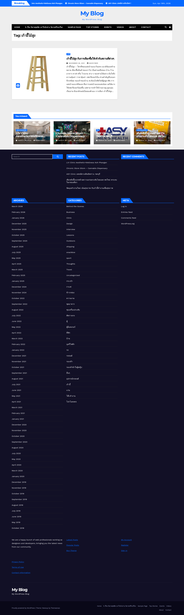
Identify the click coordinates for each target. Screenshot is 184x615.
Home (17, 27)
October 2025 (18, 235)
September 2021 (19, 373)
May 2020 (16, 459)
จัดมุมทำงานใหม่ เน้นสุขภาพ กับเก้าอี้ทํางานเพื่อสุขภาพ (89, 188)
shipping (70, 246)
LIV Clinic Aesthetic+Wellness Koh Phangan (29, 136)
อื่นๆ (58, 130)
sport (68, 258)
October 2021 (18, 367)
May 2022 (16, 327)
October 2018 (18, 528)
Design (69, 224)
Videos (120, 27)
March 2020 (17, 471)
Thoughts (70, 264)
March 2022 (17, 338)
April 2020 (16, 465)
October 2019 (18, 493)
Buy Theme (71, 550)
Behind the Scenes (75, 206)
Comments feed (128, 218)
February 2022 (18, 344)
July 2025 (16, 252)
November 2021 (19, 361)
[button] (166, 27)
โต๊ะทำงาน (70, 396)
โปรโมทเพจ (71, 402)
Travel (69, 269)
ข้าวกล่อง (70, 292)
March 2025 (17, 269)
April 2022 (16, 333)
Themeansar (55, 608)
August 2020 (17, 448)
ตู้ (67, 321)
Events (108, 27)
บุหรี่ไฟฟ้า (70, 344)
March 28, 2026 (65, 140)
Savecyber (92, 63)
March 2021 (17, 407)
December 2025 (19, 224)
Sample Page (74, 27)
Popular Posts (72, 545)
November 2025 (19, 229)
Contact (146, 27)
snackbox (70, 252)
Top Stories (92, 27)
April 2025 (16, 264)
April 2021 (16, 402)
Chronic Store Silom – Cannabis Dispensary (70, 135)
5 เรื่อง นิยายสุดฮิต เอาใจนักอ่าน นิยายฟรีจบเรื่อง (44, 27)
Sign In (124, 550)
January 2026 (18, 218)
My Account (126, 540)
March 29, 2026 (25, 140)
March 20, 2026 (145, 140)
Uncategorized (22, 130)
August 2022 (17, 310)
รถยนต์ (69, 356)
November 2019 (19, 488)
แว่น (68, 390)
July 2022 (16, 315)
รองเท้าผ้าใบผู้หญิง (74, 367)
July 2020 (16, 453)
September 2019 (19, 499)
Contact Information (21, 573)
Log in (124, 206)
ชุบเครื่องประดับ (73, 310)
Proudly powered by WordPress (23, 608)
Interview (70, 229)
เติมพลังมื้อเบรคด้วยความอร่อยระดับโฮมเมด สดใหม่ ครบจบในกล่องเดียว (151, 136)
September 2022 (19, 304)
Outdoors (70, 241)
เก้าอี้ (68, 54)
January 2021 (18, 419)
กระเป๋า (69, 281)
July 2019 (16, 511)
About (132, 27)
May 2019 (16, 522)
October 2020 (18, 436)
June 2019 (16, 516)
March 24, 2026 (105, 140)
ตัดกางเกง (70, 315)
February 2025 (18, 275)
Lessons (70, 235)
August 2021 (17, 379)
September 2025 (19, 241)
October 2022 (18, 298)
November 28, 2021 (77, 63)
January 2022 (18, 350)
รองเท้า (69, 361)
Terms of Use (18, 567)
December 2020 (19, 425)
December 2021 (19, 356)
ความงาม (70, 298)
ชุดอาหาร (70, 304)
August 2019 (17, 505)
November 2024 (19, 292)
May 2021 (16, 396)
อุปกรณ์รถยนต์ (72, 379)
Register (124, 545)
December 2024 (19, 287)
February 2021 (18, 413)
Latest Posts (72, 540)
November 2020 (19, 430)
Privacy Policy (18, 562)
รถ (67, 350)
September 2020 (19, 442)
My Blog (92, 13)
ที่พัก (68, 333)
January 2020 (18, 476)
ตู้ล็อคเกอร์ (70, 327)
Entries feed (126, 212)
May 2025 (16, 258)
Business (70, 212)
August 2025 (17, 246)
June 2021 (16, 390)
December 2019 (19, 482)
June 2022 (16, 321)
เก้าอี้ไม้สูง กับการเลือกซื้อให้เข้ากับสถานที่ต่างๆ (90, 58)
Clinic (69, 218)
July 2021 (16, 384)
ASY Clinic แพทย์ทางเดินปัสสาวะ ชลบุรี (110, 135)
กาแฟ (68, 287)
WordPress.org (127, 224)
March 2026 (17, 206)
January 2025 (18, 281)
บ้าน (68, 338)
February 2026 (18, 212)
